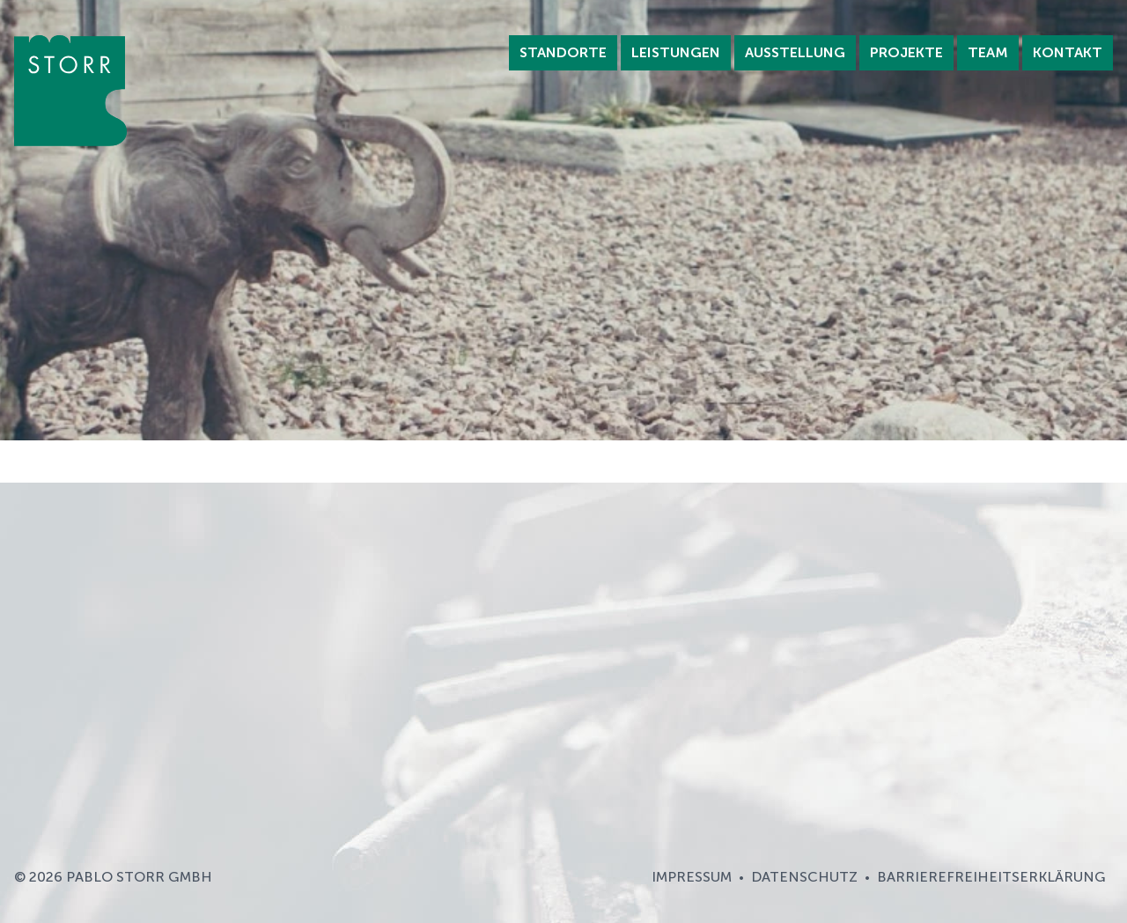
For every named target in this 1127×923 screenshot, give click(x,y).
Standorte (563, 52)
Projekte (906, 52)
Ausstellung (795, 52)
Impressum (692, 876)
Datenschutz (804, 876)
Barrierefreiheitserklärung (991, 876)
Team (988, 52)
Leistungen (675, 52)
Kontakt (1067, 52)
